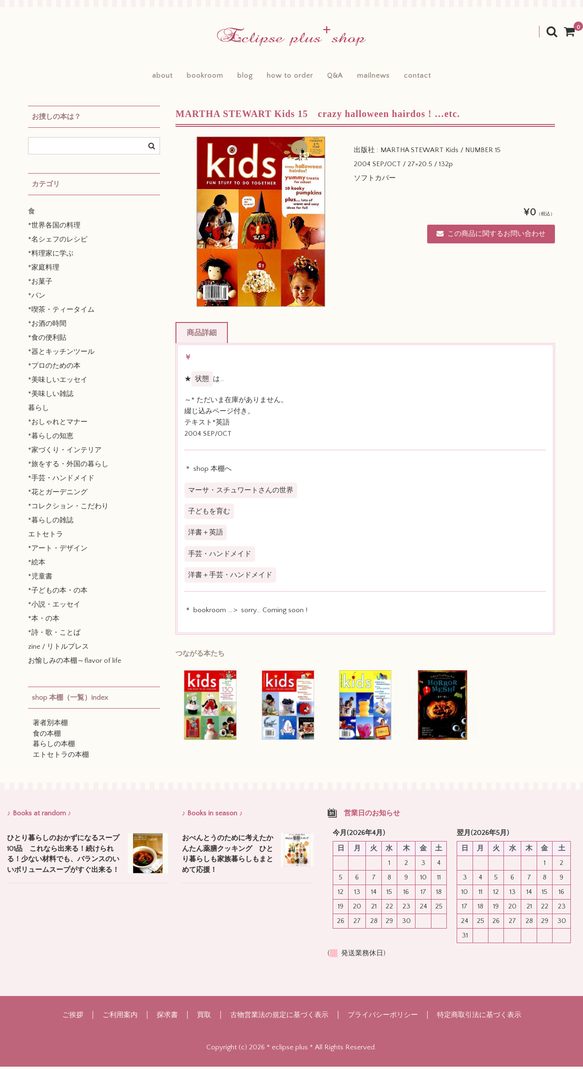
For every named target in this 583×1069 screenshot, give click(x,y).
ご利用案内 (120, 1017)
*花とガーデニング (57, 495)
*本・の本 (43, 621)
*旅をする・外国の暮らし (68, 467)
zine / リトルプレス (58, 649)
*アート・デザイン (57, 551)
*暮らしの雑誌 (50, 523)
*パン (36, 298)
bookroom (191, 77)
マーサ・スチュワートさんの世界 (240, 493)
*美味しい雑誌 (50, 397)
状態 (202, 381)
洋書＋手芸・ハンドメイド (230, 577)
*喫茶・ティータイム (61, 312)
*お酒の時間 (47, 326)
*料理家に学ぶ (50, 256)
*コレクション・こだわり (68, 509)
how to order (290, 77)
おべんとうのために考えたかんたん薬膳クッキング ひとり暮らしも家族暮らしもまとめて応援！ (227, 856)
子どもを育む (209, 514)
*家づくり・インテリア (65, 453)
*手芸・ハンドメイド (61, 481)
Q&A (342, 77)
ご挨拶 (72, 1017)
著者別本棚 (50, 726)
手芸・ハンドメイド (219, 556)
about (141, 77)
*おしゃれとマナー (57, 425)
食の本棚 (47, 736)
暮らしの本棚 (54, 747)
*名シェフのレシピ (57, 242)
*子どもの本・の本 (57, 593)
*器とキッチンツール (61, 355)
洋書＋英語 (205, 535)
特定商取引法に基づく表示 (479, 1017)
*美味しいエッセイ (57, 383)
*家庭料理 (43, 270)
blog (238, 77)
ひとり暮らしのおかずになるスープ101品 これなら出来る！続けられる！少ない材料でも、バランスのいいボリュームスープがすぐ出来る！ (63, 856)
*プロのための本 (54, 369)
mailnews (387, 77)
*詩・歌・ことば (54, 635)
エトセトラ (45, 537)
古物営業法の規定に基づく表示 (279, 1017)
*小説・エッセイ (54, 607)
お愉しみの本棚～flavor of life (74, 663)
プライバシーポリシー (383, 1017)
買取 (204, 1017)
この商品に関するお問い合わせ (491, 236)
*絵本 (36, 565)
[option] (260, 224)
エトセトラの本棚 (61, 757)
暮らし (38, 411)
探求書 (167, 1017)
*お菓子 (40, 284)
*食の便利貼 (47, 340)
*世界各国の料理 (54, 228)
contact (438, 77)
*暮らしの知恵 (50, 439)
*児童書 (40, 579)
